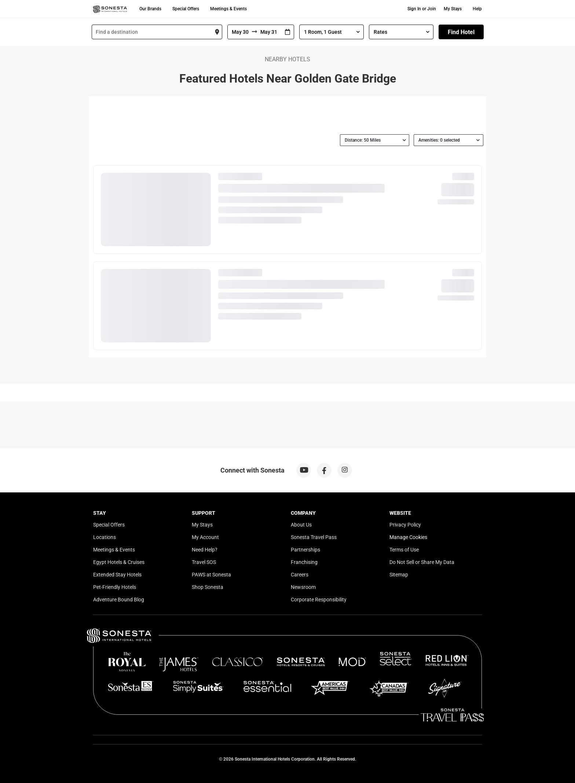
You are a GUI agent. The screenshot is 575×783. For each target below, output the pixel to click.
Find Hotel (461, 32)
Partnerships (305, 550)
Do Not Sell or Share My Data (421, 562)
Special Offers (185, 8)
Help (477, 8)
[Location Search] (157, 32)
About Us (301, 525)
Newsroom (303, 587)
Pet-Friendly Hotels (114, 587)
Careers (299, 575)
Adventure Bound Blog (118, 599)
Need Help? (204, 550)
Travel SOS (204, 562)
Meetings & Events (228, 8)
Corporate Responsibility (319, 599)
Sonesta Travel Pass (314, 537)
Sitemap (398, 575)
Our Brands (150, 8)
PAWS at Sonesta (211, 575)
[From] (240, 32)
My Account (205, 537)
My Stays (453, 8)
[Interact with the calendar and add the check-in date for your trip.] (287, 32)
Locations (104, 537)
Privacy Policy (405, 525)
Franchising (304, 562)
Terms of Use (404, 550)
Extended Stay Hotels (117, 575)
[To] (269, 32)
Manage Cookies (408, 537)
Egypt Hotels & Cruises (118, 562)
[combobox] (157, 32)
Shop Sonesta (207, 587)
